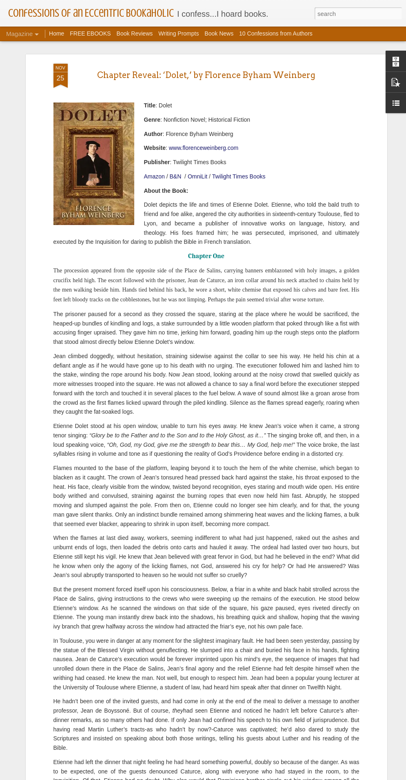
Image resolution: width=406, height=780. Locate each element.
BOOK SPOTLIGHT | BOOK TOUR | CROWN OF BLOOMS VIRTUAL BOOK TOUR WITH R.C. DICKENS (203, 659)
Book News (218, 33)
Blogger (228, 775)
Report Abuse (252, 775)
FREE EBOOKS (90, 33)
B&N (176, 108)
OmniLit (197, 108)
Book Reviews (135, 33)
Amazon (154, 108)
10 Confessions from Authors (276, 33)
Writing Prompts (178, 33)
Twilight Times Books (239, 108)
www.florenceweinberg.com (203, 80)
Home (56, 33)
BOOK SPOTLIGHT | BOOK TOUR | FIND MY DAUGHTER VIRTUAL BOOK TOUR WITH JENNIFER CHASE (198, 751)
